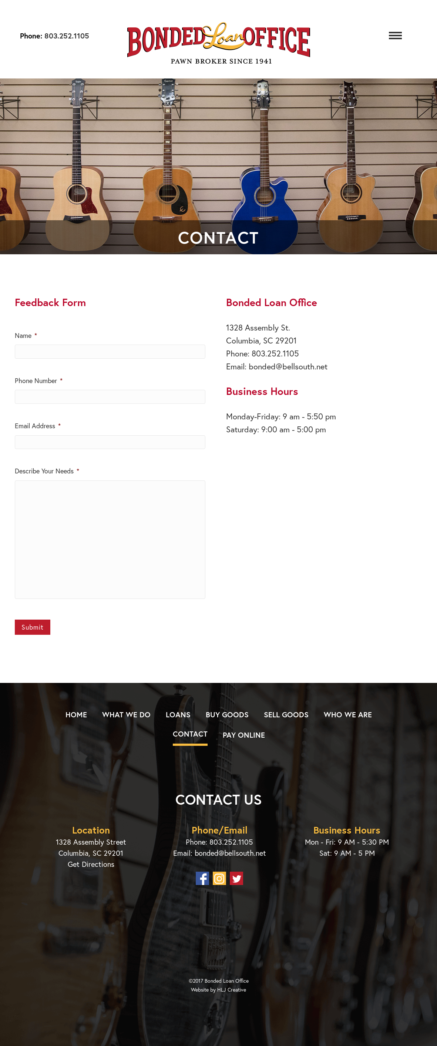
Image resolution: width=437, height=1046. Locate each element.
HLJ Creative (231, 989)
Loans (178, 715)
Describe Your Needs (47, 471)
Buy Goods (227, 715)
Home (76, 715)
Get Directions (91, 864)
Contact (190, 734)
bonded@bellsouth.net (288, 366)
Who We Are (348, 715)
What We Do (126, 715)
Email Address (38, 426)
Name (26, 335)
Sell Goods (286, 715)
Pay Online (244, 735)
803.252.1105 (65, 36)
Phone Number (39, 380)
